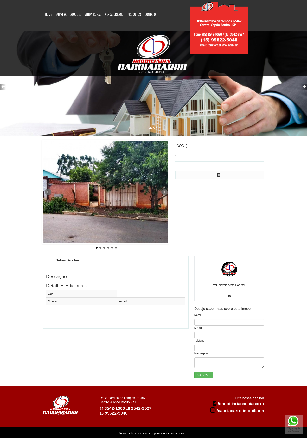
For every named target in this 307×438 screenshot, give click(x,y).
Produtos (134, 14)
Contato (150, 14)
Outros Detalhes (68, 260)
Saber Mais (204, 375)
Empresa (61, 14)
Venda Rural (93, 14)
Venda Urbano (114, 14)
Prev (48, 192)
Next (164, 192)
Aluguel (75, 14)
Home (48, 14)
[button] (3, 87)
